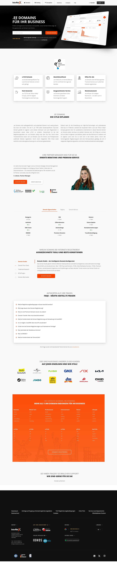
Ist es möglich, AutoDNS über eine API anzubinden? (32, 323)
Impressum (15, 512)
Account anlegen (20, 182)
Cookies (55, 515)
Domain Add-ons (73, 209)
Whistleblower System (98, 515)
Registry (62, 209)
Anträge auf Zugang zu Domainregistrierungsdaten (37, 512)
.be (93, 437)
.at (14, 433)
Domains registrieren (59, 453)
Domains (27, 2)
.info (78, 442)
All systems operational (72, 542)
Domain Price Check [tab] (22, 265)
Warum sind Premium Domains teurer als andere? (32, 312)
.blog (93, 416)
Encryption (48, 2)
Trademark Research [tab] (22, 269)
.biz (77, 433)
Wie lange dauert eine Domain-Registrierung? (30, 308)
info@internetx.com (19, 545)
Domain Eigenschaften (49, 209)
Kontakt (91, 2)
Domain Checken (51, 33)
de (99, 531)
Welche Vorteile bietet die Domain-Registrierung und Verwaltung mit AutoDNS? (40, 319)
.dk (30, 435)
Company (67, 2)
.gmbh (15, 416)
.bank (46, 413)
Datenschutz (15, 515)
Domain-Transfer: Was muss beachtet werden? (31, 315)
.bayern (94, 435)
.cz (14, 442)
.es (30, 437)
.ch (14, 437)
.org (78, 437)
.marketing (48, 418)
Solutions (59, 2)
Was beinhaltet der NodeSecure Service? (29, 330)
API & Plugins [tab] (20, 273)
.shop (15, 413)
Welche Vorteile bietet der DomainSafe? (29, 337)
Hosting (38, 2)
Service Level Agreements (95, 512)
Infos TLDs (82, 512)
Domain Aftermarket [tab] (22, 277)
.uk (61, 437)
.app (30, 416)
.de (30, 433)
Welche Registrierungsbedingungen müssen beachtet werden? (35, 304)
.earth (78, 422)
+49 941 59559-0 (17, 542)
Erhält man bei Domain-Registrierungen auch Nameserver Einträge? (37, 326)
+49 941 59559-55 (17, 544)
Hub (74, 2)
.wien (93, 442)
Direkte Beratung (36, 182)
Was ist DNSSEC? (22, 334)
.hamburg (94, 440)
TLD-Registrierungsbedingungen (66, 512)
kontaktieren (75, 347)
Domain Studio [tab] (21, 261)
